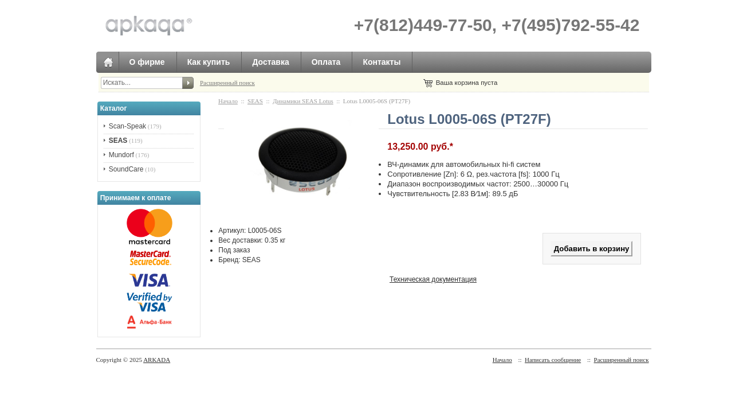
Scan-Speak (127, 126)
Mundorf (121, 155)
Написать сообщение (553, 359)
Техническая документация (433, 279)
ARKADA (156, 359)
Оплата (326, 62)
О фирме (147, 62)
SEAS (255, 101)
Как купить (208, 62)
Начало (228, 101)
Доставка (270, 62)
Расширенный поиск (227, 82)
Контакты (381, 62)
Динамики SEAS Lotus (303, 101)
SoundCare (126, 169)
